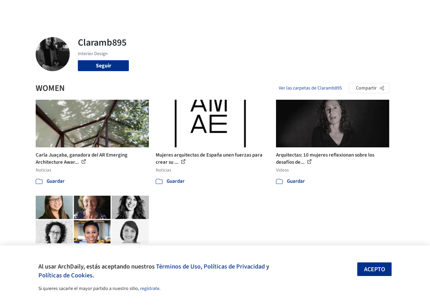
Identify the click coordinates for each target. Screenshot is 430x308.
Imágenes (200, 9)
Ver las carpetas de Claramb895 (310, 88)
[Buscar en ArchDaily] (106, 9)
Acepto (374, 269)
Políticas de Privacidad (234, 266)
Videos (293, 9)
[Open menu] (408, 9)
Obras (176, 9)
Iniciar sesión (330, 9)
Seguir (103, 65)
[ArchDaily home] (22, 9)
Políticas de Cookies (65, 275)
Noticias (270, 9)
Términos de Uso (178, 266)
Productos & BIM (236, 9)
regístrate (149, 288)
